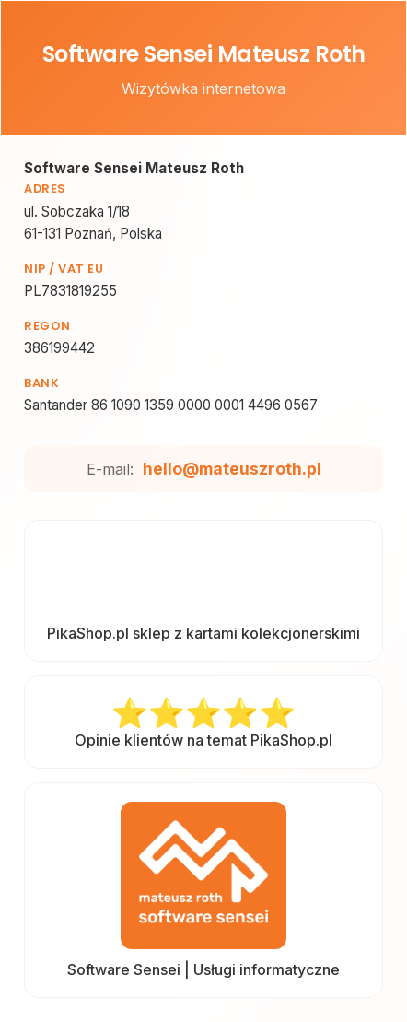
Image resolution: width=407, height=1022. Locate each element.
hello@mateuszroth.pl (232, 468)
